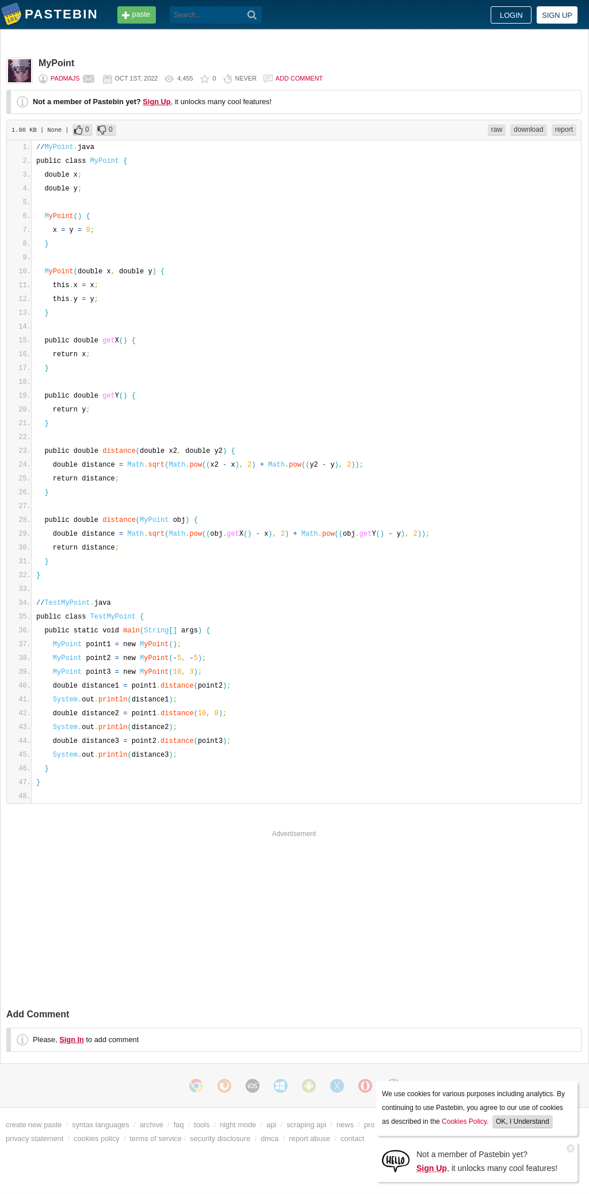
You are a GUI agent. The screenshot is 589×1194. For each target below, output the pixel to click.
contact (352, 1138)
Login (511, 15)
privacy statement (34, 1138)
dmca (269, 1138)
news (345, 1124)
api (271, 1124)
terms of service (156, 1138)
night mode (238, 1124)
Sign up (557, 15)
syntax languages (100, 1124)
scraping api (306, 1124)
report (564, 129)
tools (201, 1124)
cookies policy (97, 1138)
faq (179, 1124)
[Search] (252, 15)
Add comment (299, 78)
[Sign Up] (396, 1160)
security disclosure (220, 1138)
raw (496, 129)
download (528, 129)
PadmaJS (65, 78)
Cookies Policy (464, 1121)
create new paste (34, 1124)
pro (369, 1124)
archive (151, 1124)
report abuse (309, 1138)
